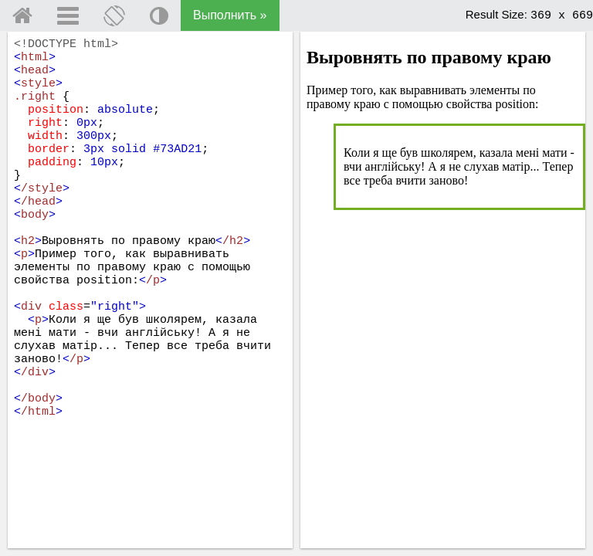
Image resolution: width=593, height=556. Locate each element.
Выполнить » (230, 15)
